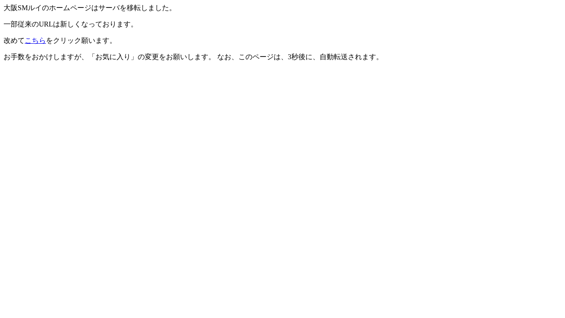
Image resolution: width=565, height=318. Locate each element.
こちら (35, 40)
